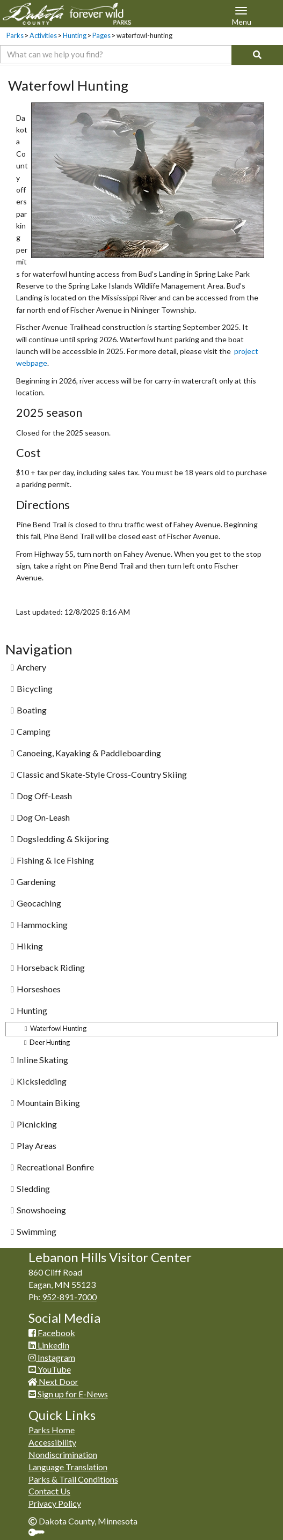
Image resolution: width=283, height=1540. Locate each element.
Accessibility (52, 1442)
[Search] (257, 55)
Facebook (51, 1333)
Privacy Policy (54, 1503)
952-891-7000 (69, 1297)
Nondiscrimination (62, 1454)
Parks (15, 36)
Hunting (74, 36)
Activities (43, 36)
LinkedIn (48, 1345)
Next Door (53, 1381)
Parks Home (51, 1430)
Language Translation (67, 1467)
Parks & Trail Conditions (73, 1479)
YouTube (49, 1369)
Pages (101, 36)
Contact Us (49, 1491)
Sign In (40, 1533)
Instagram (51, 1357)
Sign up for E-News (68, 1394)
